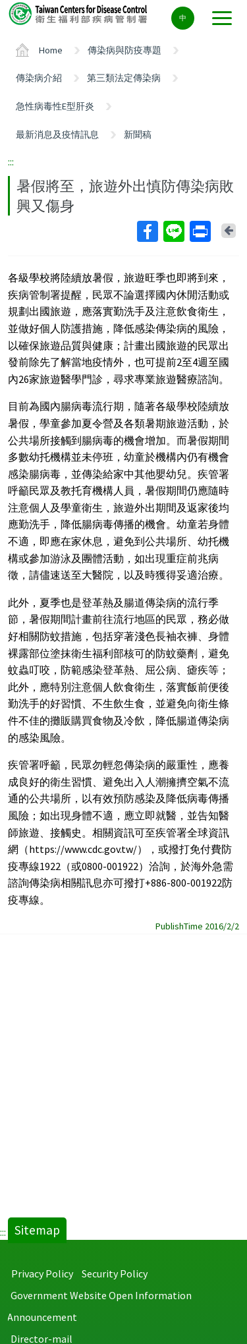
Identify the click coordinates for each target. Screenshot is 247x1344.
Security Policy (115, 1273)
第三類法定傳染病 (124, 78)
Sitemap (37, 1230)
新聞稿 (137, 134)
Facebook (147, 231)
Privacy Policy (42, 1273)
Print (199, 231)
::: (11, 161)
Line (173, 231)
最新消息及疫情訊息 (57, 134)
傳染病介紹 (39, 78)
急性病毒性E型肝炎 (55, 106)
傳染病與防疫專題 (124, 50)
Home (51, 50)
